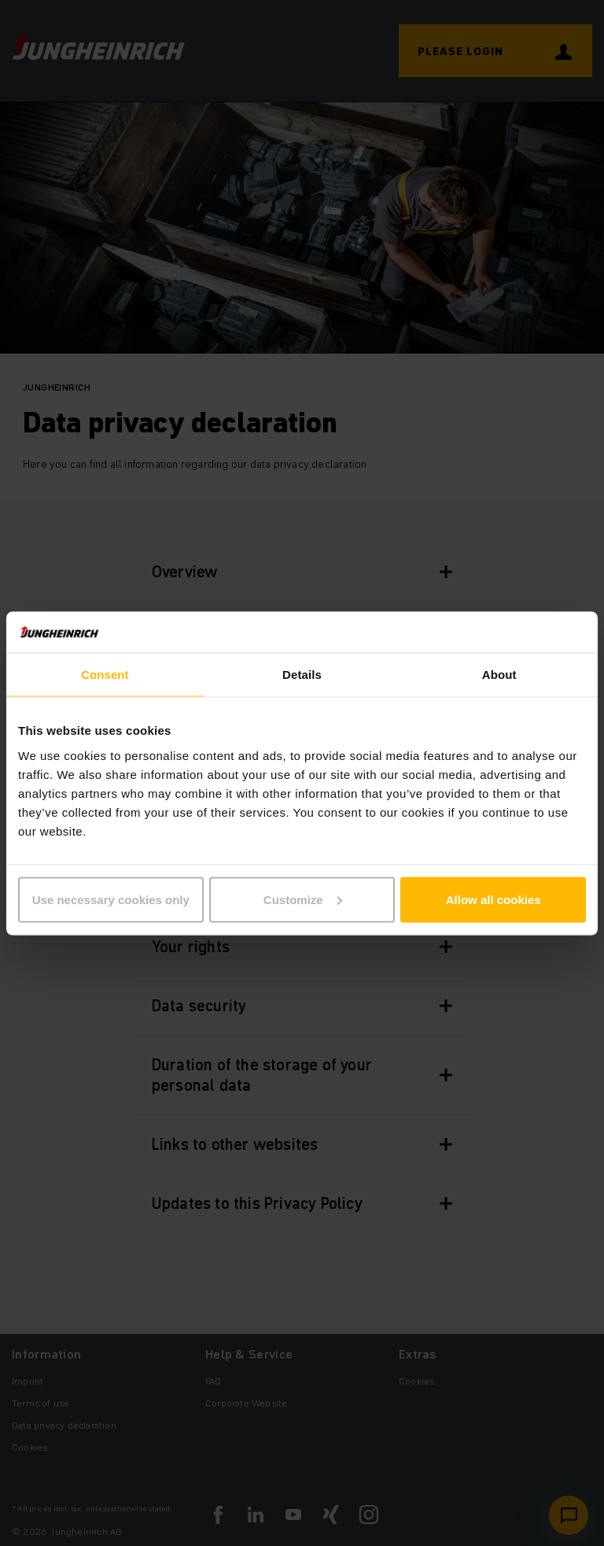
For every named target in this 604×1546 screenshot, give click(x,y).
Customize (302, 899)
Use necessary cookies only (111, 899)
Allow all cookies (493, 899)
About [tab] (499, 674)
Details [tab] (302, 674)
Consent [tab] (105, 674)
